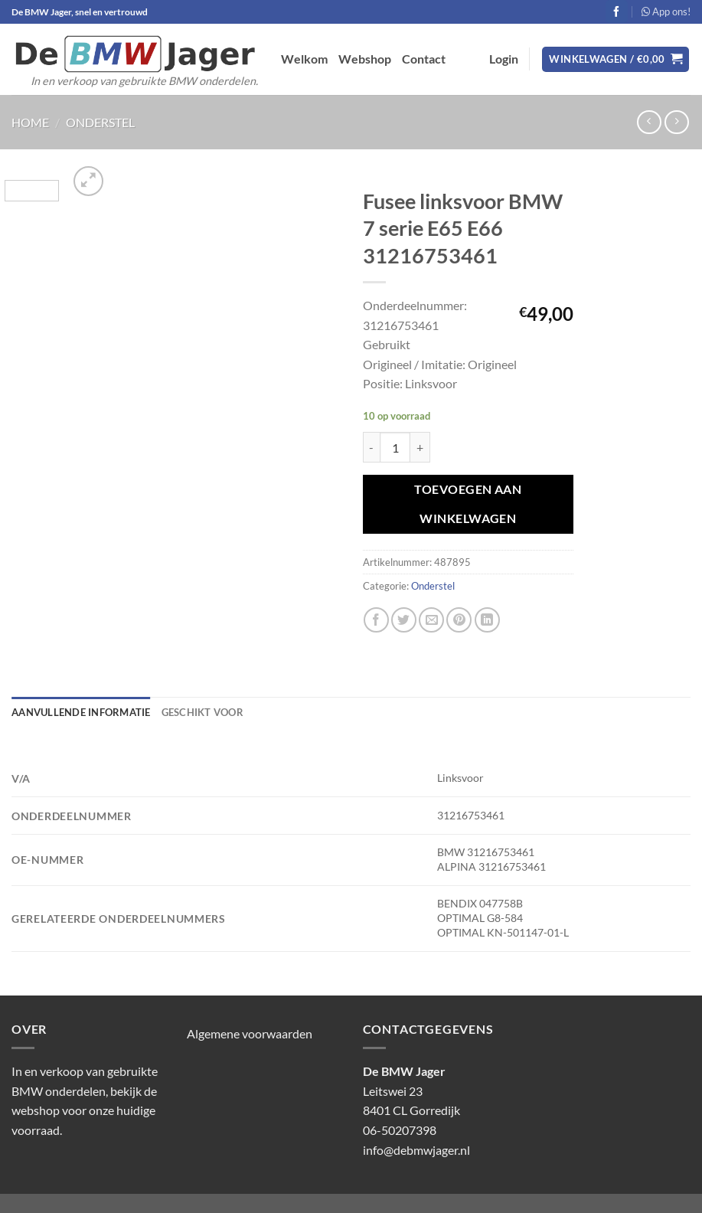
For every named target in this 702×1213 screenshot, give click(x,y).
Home (30, 122)
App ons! (666, 11)
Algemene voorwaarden (249, 1033)
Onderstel (100, 122)
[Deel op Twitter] (403, 620)
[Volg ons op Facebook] (617, 11)
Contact (424, 58)
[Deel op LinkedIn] (487, 620)
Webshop (364, 58)
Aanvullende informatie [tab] (81, 712)
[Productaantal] (395, 447)
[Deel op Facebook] (376, 620)
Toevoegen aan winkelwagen (467, 503)
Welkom (304, 58)
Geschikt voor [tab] (202, 712)
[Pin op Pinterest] (459, 620)
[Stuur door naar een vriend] (431, 620)
